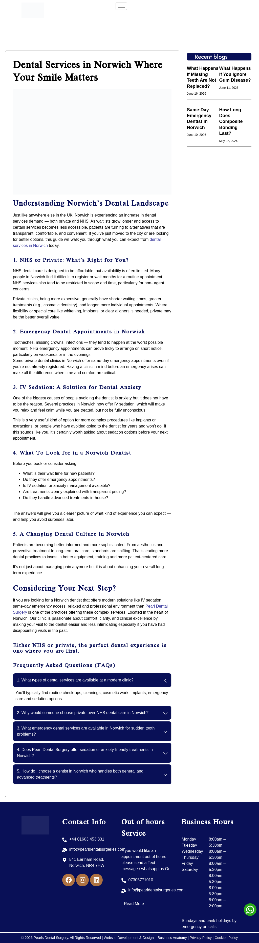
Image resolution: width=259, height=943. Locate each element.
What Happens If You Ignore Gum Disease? (235, 74)
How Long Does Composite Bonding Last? (231, 121)
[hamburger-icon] (121, 6)
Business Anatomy (173, 938)
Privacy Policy (201, 938)
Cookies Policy (226, 938)
